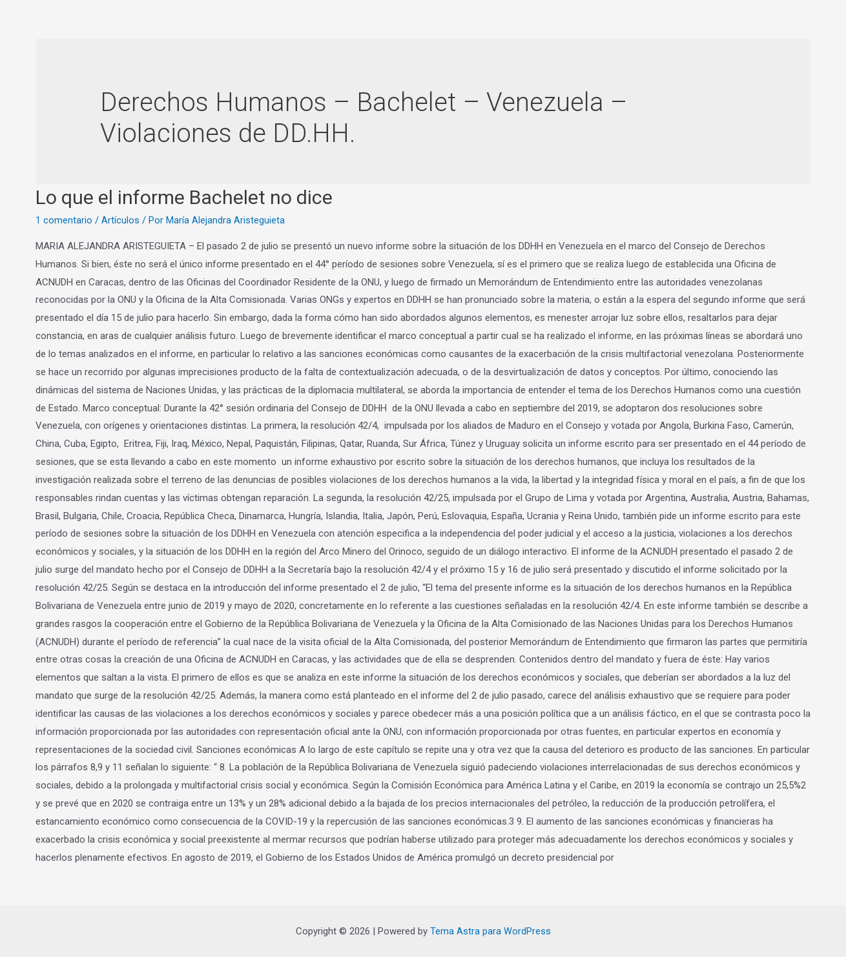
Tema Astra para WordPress (490, 930)
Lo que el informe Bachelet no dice (184, 197)
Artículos (120, 220)
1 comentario (64, 220)
